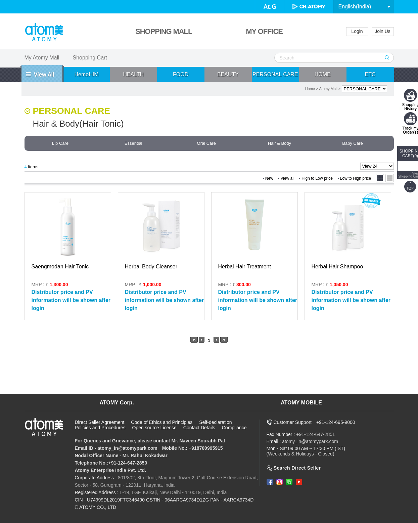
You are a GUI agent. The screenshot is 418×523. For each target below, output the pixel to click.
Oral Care (206, 143)
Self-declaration (215, 422)
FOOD (180, 74)
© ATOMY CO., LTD (96, 507)
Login (357, 31)
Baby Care (352, 143)
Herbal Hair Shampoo (337, 266)
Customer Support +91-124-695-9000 (311, 422)
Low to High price (355, 178)
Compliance (234, 427)
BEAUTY (228, 74)
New (269, 178)
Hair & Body (279, 143)
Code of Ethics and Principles (161, 422)
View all (287, 178)
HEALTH (133, 74)
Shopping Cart (90, 57)
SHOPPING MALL (163, 31)
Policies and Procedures (100, 427)
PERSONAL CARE (275, 74)
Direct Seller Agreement (100, 422)
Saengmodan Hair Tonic (60, 266)
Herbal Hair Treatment (244, 266)
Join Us (382, 31)
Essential (133, 143)
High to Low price (317, 178)
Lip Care (60, 143)
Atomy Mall (328, 89)
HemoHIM (86, 74)
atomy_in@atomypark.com (310, 441)
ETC (370, 74)
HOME (323, 74)
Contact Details (199, 427)
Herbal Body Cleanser (151, 266)
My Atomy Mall (42, 57)
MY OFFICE (264, 31)
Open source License (154, 427)
